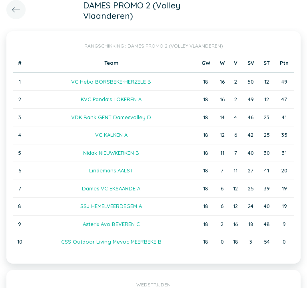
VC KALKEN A (111, 135)
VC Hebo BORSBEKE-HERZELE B (111, 81)
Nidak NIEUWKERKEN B (111, 153)
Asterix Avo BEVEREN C (111, 224)
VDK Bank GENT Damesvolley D (111, 117)
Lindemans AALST (111, 170)
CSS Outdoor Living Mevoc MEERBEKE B (111, 241)
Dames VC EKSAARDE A (111, 188)
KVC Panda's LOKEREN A (111, 99)
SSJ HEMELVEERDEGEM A (111, 206)
